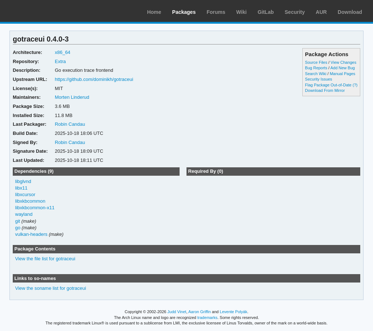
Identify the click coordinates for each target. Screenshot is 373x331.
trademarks (207, 317)
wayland (24, 214)
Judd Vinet (177, 311)
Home (154, 12)
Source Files (316, 62)
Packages (184, 12)
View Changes (344, 62)
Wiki (241, 12)
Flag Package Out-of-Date (328, 85)
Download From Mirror (325, 90)
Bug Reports (316, 68)
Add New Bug (342, 68)
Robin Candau (70, 124)
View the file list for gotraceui (45, 258)
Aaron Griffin (199, 311)
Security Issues (318, 79)
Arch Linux (40, 11)
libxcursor (25, 194)
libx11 (21, 188)
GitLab (266, 12)
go (17, 227)
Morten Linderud (72, 97)
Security (295, 12)
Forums (216, 12)
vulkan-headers (31, 234)
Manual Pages (342, 73)
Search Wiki (315, 73)
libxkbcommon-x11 (35, 207)
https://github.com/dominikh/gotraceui (94, 79)
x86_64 (62, 52)
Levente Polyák (233, 311)
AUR (321, 12)
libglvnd (23, 181)
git (17, 221)
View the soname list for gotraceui (50, 288)
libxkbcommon (30, 201)
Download (350, 12)
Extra (60, 61)
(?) (355, 85)
